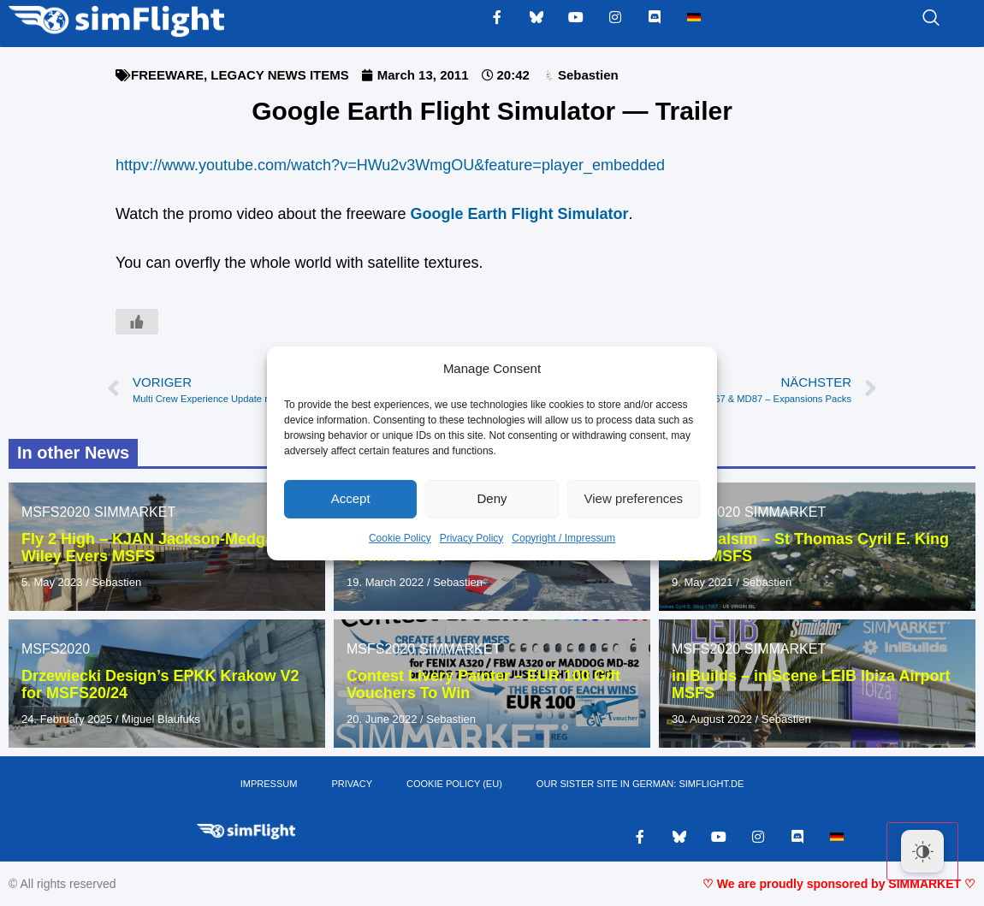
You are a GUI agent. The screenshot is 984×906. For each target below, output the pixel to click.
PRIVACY (352, 784)
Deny (492, 498)
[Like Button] (137, 322)
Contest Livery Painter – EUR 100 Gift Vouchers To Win (483, 684)
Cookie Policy (400, 538)
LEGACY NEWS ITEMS (279, 75)
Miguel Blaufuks (161, 719)
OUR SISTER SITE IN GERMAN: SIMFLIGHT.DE (640, 784)
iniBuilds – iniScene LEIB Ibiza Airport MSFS (811, 684)
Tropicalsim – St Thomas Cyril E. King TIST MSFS (810, 547)
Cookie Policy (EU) (454, 784)
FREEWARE (167, 75)
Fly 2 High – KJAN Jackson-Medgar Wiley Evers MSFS (150, 547)
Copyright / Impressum (563, 538)
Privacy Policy (472, 538)
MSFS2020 (55, 512)
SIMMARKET (134, 512)
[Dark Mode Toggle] (922, 851)
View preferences (634, 498)
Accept (350, 498)
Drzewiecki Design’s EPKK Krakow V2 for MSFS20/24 (160, 684)
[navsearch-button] (910, 19)
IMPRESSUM (269, 784)
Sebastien (116, 582)
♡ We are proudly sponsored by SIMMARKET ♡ (838, 884)
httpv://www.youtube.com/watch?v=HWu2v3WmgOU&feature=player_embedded (390, 165)
